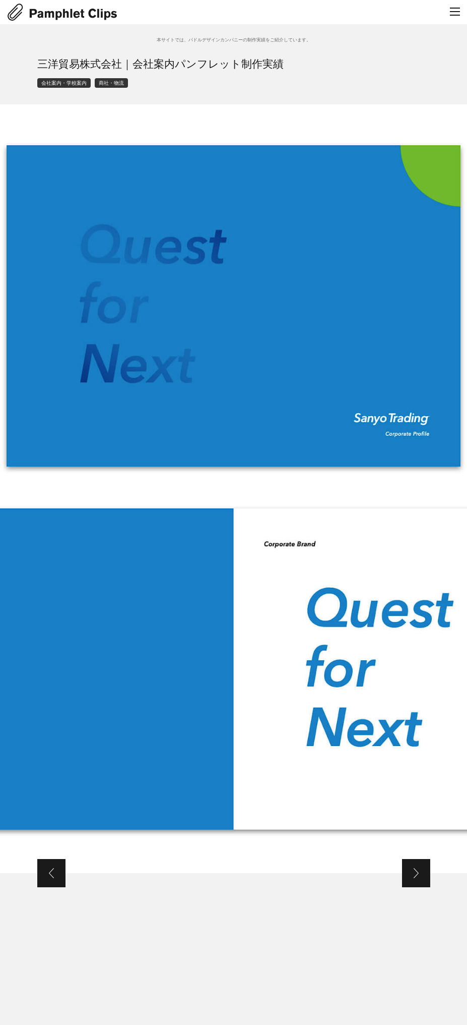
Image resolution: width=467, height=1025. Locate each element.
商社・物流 (111, 83)
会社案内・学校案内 (64, 83)
